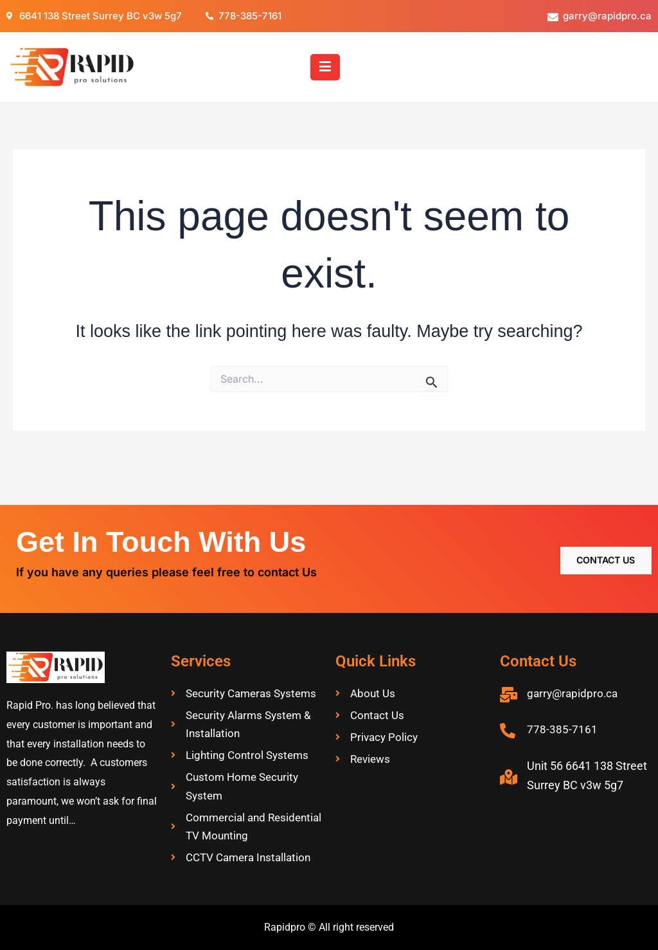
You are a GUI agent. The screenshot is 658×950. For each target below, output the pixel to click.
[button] (325, 67)
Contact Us (598, 534)
